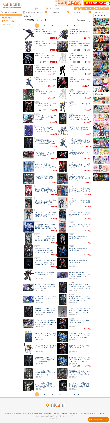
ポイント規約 (74, 413)
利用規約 (64, 413)
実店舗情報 (47, 413)
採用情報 (56, 413)
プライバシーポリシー (98, 413)
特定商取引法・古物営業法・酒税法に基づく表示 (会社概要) (23, 413)
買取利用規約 (85, 413)
